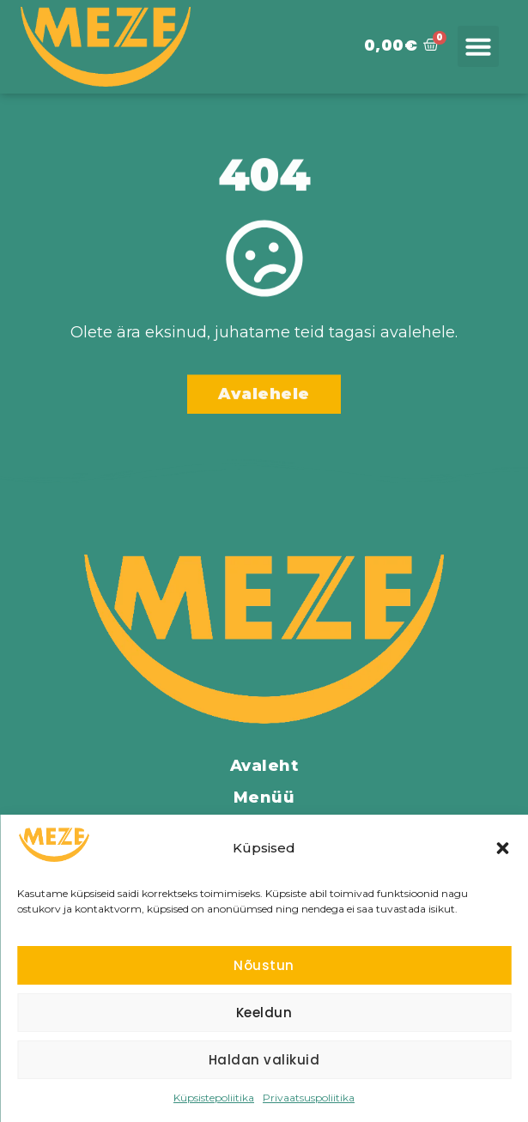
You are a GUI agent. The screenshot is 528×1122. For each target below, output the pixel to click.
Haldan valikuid (264, 1060)
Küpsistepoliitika (213, 1097)
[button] (502, 848)
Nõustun (264, 965)
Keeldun (264, 1013)
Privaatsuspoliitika (309, 1097)
